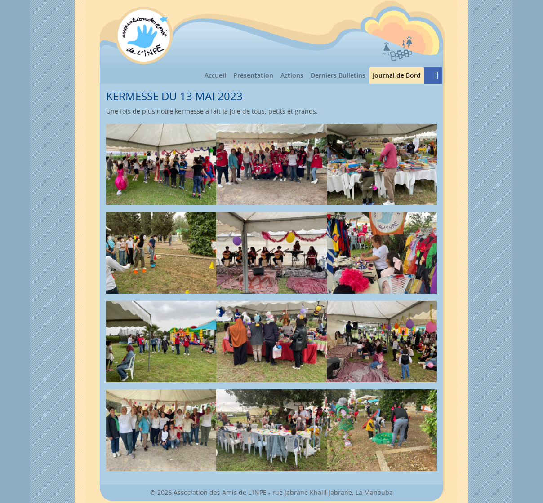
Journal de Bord (398, 74)
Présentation (253, 75)
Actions (291, 75)
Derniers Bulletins (338, 75)
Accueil (215, 75)
